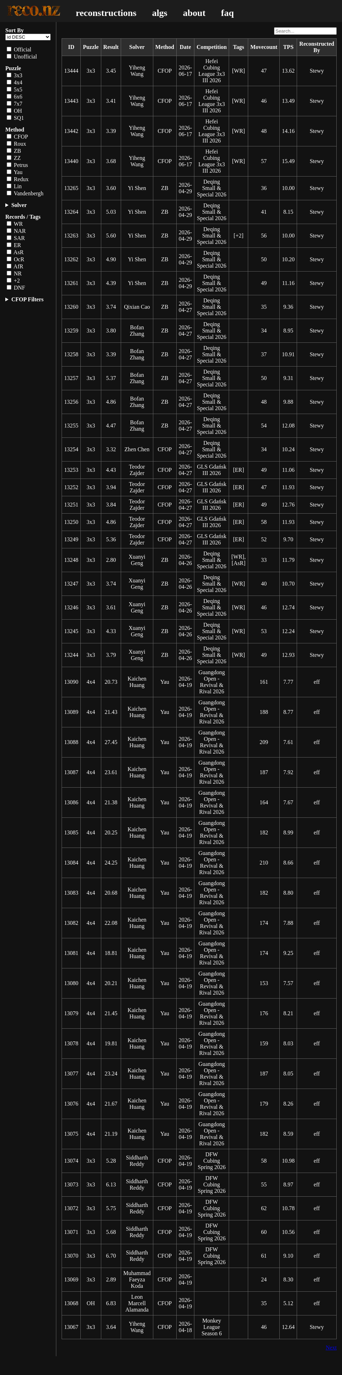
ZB (14, 151)
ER (14, 245)
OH (14, 111)
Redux (18, 179)
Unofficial (22, 57)
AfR (15, 266)
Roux (16, 144)
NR (14, 273)
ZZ (14, 158)
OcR (15, 259)
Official (19, 49)
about (194, 13)
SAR (16, 238)
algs (159, 13)
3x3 (14, 75)
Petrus (17, 165)
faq (227, 13)
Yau (14, 172)
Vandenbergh (25, 193)
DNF (16, 288)
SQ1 (15, 118)
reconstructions (106, 13)
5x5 (14, 89)
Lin (14, 186)
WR (15, 224)
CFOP (17, 137)
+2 (13, 281)
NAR (16, 231)
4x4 (14, 82)
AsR (15, 252)
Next (331, 1348)
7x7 (14, 104)
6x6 (14, 97)
